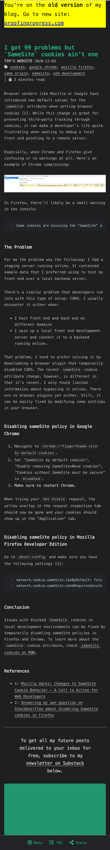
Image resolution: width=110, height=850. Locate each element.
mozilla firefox (77, 67)
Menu (35, 842)
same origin (16, 73)
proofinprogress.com (34, 23)
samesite (40, 73)
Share (78, 842)
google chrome (43, 67)
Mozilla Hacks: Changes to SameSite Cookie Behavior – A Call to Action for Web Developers (56, 687)
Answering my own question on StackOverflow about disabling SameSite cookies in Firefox (56, 706)
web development (69, 73)
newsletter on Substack (55, 761)
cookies (17, 67)
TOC (56, 842)
